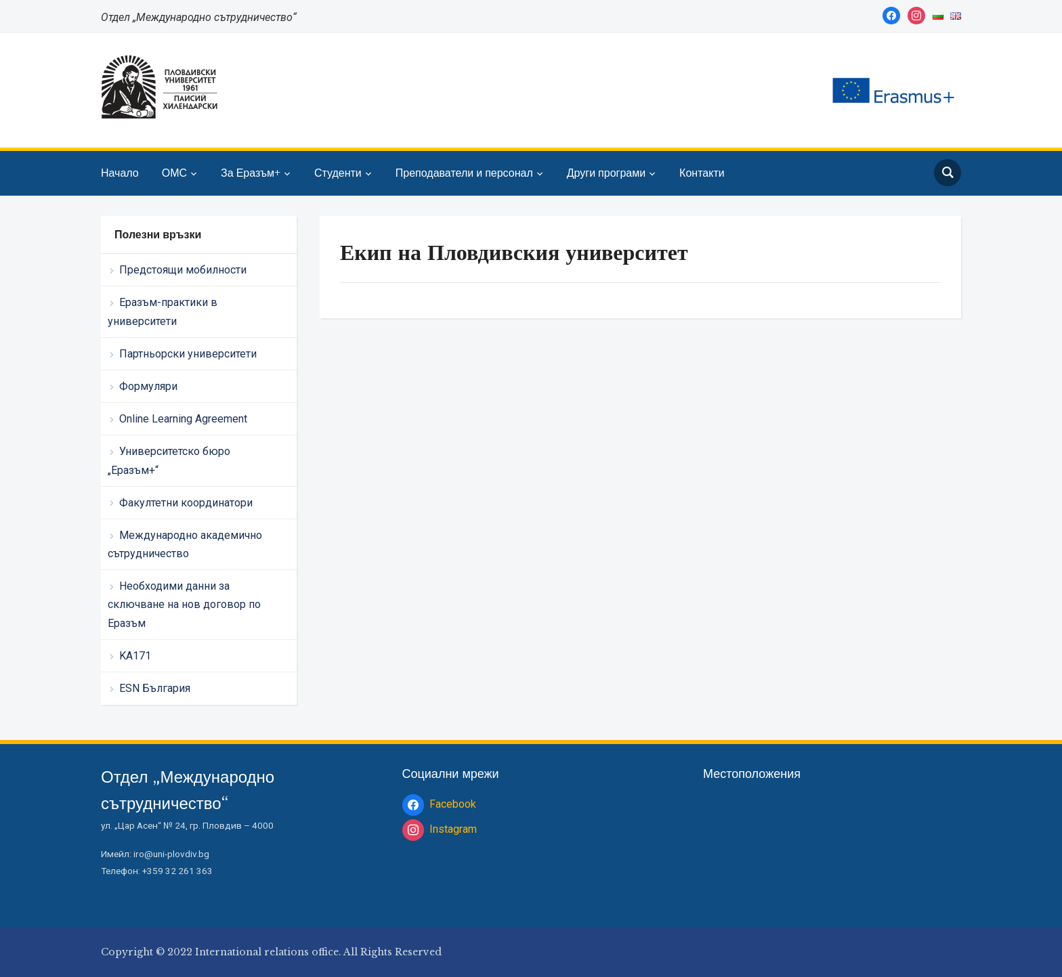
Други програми (606, 172)
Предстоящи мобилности (183, 269)
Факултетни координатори (186, 502)
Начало (120, 172)
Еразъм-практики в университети (162, 311)
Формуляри (148, 386)
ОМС (174, 172)
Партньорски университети (188, 353)
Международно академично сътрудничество (185, 544)
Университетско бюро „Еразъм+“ (169, 460)
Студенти (338, 172)
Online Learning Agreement (183, 418)
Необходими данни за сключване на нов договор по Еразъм (184, 604)
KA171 (135, 655)
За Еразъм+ (250, 172)
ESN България (154, 688)
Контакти (702, 172)
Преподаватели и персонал (464, 172)
